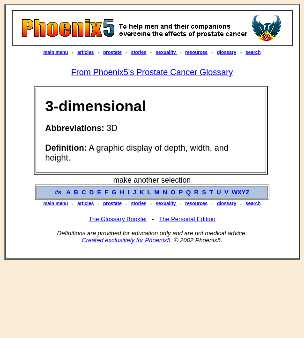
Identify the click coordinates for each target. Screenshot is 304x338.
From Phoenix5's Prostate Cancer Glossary (152, 72)
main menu (55, 52)
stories (139, 52)
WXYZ (241, 192)
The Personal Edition (187, 219)
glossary (226, 52)
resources (196, 52)
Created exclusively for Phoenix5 (126, 240)
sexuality (167, 52)
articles (85, 52)
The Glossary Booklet (118, 219)
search (252, 52)
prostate (112, 52)
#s (58, 192)
